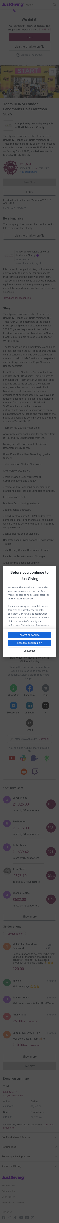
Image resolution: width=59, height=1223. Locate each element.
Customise (30, 650)
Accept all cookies (29, 634)
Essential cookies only (29, 642)
